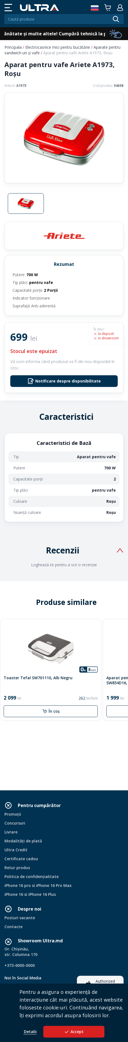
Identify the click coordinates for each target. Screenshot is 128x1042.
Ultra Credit (15, 849)
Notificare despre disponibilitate (64, 381)
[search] (116, 19)
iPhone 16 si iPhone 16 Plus (30, 894)
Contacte (13, 926)
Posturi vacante (19, 917)
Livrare (10, 832)
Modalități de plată (23, 841)
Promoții (12, 814)
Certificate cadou (21, 858)
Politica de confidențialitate (31, 876)
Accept (74, 1031)
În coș (51, 711)
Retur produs (17, 867)
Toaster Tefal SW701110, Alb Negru (38, 677)
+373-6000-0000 (19, 965)
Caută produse (21, 19)
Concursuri (14, 823)
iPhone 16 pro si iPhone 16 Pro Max (38, 885)
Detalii (30, 1031)
